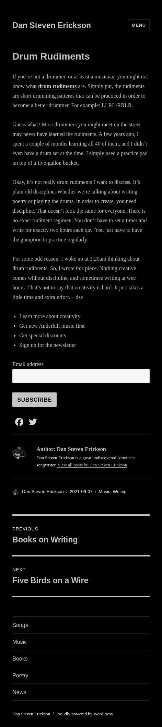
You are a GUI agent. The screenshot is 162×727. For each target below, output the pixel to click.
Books (19, 659)
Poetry (20, 675)
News (19, 692)
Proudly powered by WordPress (84, 713)
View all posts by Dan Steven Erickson (92, 464)
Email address (27, 364)
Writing (120, 491)
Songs (20, 625)
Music (104, 491)
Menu (139, 25)
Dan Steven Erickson (51, 25)
